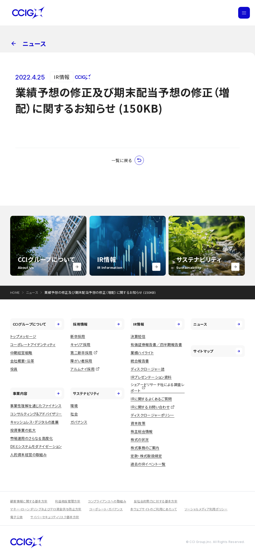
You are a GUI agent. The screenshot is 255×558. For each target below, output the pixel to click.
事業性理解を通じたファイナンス (35, 405)
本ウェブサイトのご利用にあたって (153, 509)
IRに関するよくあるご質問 (151, 398)
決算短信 (138, 336)
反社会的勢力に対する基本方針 (155, 501)
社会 (74, 413)
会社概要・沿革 (22, 360)
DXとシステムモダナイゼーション (36, 446)
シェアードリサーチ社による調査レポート (157, 387)
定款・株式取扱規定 (146, 455)
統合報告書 (140, 360)
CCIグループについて (37, 324)
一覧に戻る (127, 160)
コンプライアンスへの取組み (107, 501)
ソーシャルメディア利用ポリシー (206, 509)
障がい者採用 (81, 360)
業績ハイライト (142, 352)
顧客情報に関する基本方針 (28, 501)
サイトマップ (217, 351)
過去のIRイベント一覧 (148, 464)
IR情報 (157, 324)
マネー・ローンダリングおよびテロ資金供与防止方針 (46, 509)
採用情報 (97, 324)
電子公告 (16, 517)
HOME (15, 292)
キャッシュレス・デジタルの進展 (34, 421)
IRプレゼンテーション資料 (151, 377)
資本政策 (138, 423)
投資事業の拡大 (23, 430)
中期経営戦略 (21, 352)
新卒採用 (77, 336)
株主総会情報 (142, 431)
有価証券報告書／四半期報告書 (156, 344)
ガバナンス (78, 421)
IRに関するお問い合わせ (150, 406)
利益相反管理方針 (67, 501)
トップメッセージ (23, 336)
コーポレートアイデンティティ (33, 344)
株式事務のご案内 (145, 447)
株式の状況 (140, 439)
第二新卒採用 (81, 352)
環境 (74, 405)
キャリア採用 (80, 344)
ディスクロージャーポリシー (152, 415)
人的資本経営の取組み (28, 454)
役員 (14, 368)
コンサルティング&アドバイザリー (36, 413)
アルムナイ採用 (82, 368)
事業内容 (37, 393)
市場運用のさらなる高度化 (31, 438)
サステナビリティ (97, 393)
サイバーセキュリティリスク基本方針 (54, 517)
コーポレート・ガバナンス (106, 509)
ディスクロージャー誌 (147, 368)
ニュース (32, 292)
